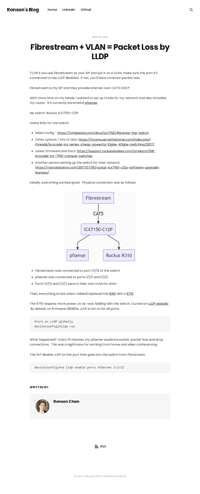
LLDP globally (158, 303)
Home (52, 9)
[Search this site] (191, 10)
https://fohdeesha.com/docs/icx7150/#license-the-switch (103, 133)
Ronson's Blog (23, 9)
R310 (112, 293)
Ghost (122, 476)
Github (86, 9)
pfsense (91, 103)
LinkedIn (68, 9)
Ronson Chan (66, 402)
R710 (130, 293)
